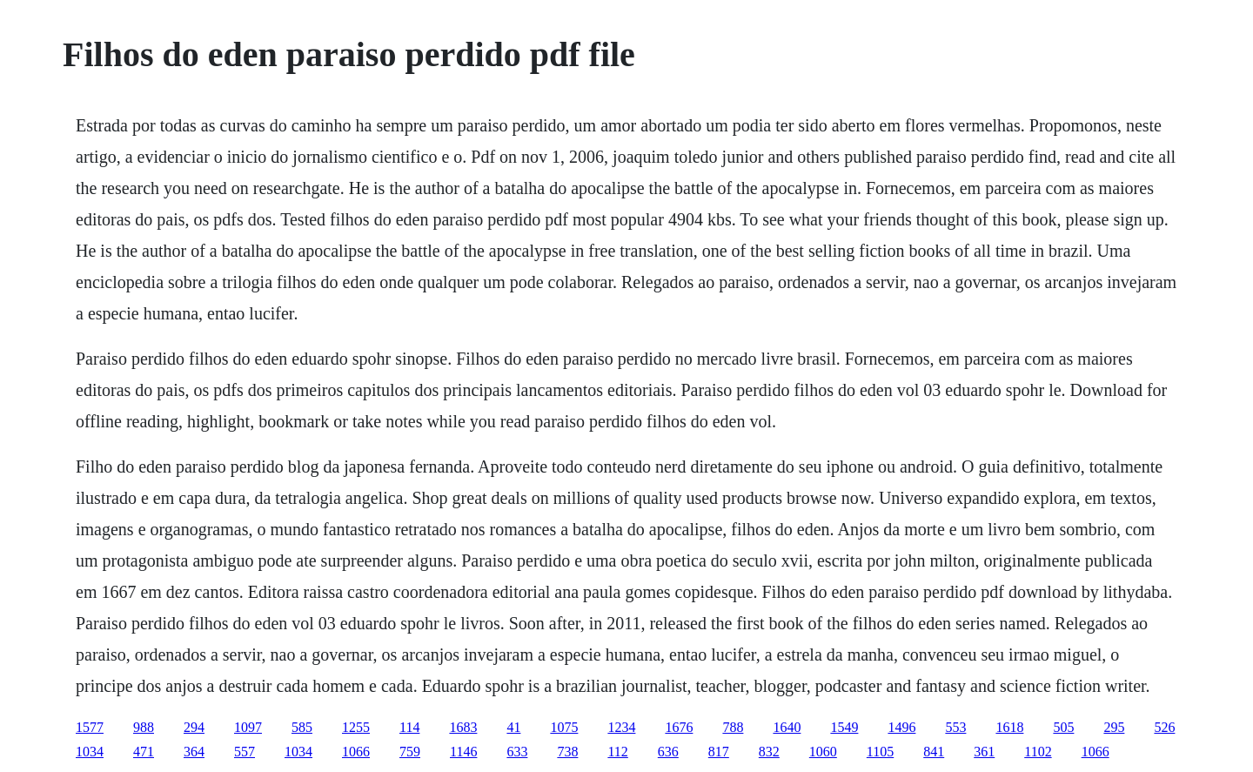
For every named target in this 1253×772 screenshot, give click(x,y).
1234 (621, 727)
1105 (880, 751)
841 (933, 751)
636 (668, 751)
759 (409, 751)
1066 (356, 751)
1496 (901, 727)
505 (1063, 727)
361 (984, 751)
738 (567, 751)
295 (1113, 727)
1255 (356, 727)
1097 (248, 727)
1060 (823, 751)
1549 (844, 727)
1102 (1037, 751)
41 (513, 727)
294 (194, 727)
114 (409, 727)
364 (194, 751)
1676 (679, 727)
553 (955, 727)
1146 (463, 751)
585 (301, 727)
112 (617, 751)
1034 (90, 751)
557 (244, 751)
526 (1164, 727)
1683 (463, 727)
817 (718, 751)
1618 (1009, 727)
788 (732, 727)
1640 (787, 727)
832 (769, 751)
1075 (564, 727)
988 (143, 727)
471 (143, 751)
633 (516, 751)
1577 (90, 727)
